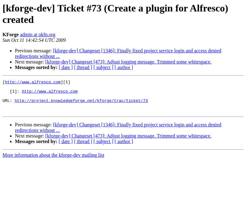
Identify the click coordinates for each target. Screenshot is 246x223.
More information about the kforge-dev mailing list (53, 161)
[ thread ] (83, 67)
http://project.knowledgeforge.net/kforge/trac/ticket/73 (81, 105)
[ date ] (66, 67)
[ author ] (124, 67)
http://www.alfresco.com (33, 82)
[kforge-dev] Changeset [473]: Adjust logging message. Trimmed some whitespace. (128, 61)
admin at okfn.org (37, 34)
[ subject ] (103, 67)
